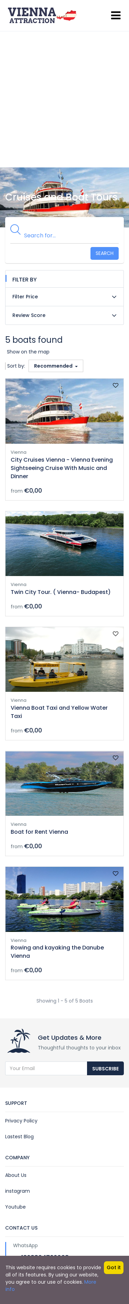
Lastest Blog (19, 1136)
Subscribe (105, 1068)
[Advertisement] (64, 99)
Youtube (15, 1206)
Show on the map (28, 351)
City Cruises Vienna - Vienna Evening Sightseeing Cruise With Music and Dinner (62, 468)
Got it (114, 1267)
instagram (17, 1191)
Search (105, 253)
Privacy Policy (21, 1120)
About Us (15, 1175)
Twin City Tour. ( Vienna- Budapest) (61, 592)
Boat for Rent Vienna (39, 832)
